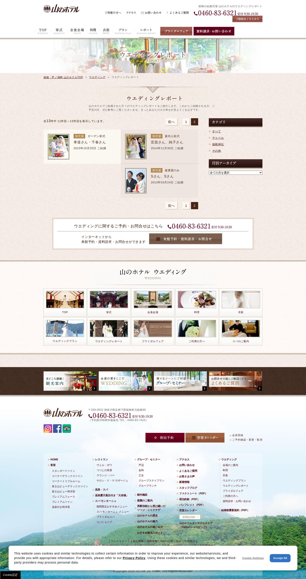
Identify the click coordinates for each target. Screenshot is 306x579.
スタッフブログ (188, 487)
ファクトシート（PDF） (193, 493)
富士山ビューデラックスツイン (70, 486)
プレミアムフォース (63, 496)
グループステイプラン (151, 480)
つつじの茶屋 (104, 470)
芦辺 (141, 465)
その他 (216, 150)
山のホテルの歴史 (147, 515)
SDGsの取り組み (171, 541)
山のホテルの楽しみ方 (150, 526)
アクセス (184, 459)
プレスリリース (120, 541)
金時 (141, 470)
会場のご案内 (230, 465)
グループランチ (148, 485)
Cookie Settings (253, 558)
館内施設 (142, 494)
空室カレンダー (188, 510)
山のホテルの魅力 (147, 521)
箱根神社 (218, 144)
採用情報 (152, 541)
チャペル (218, 137)
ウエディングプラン (234, 480)
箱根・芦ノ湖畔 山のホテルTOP (63, 77)
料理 (225, 470)
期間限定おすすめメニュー (112, 506)
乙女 (141, 475)
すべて (216, 131)
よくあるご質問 (188, 470)
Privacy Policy (134, 558)
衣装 (225, 475)
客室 (53, 465)
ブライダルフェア (233, 490)
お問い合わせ (187, 465)
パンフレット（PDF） (192, 504)
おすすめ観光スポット (150, 532)
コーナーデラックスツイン (67, 476)
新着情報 (184, 482)
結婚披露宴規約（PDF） (235, 510)
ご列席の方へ (230, 496)
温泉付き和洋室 (61, 507)
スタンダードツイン (63, 470)
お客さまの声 (187, 476)
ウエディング (97, 77)
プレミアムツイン (62, 501)
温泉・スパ (101, 489)
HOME (54, 459)
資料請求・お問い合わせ (237, 501)
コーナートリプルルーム (66, 481)
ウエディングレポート (235, 485)
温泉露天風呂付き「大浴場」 (112, 495)
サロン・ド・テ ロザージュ (112, 480)
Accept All (280, 558)
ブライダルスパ (106, 516)
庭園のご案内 (145, 500)
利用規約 (189, 541)
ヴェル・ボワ (104, 465)
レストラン (101, 459)
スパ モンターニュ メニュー (113, 511)
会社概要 (138, 541)
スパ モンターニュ (105, 500)
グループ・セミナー (148, 459)
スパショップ (104, 522)
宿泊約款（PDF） (189, 499)
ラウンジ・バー (106, 475)
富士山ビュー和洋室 (63, 491)
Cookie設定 (10, 574)
